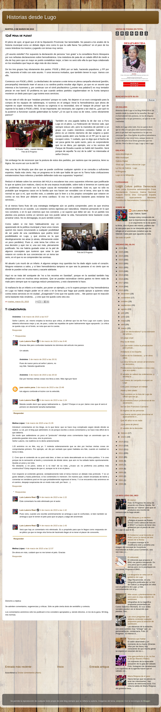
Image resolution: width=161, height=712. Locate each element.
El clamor (132, 500)
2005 (121, 465)
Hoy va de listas (128, 342)
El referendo (133, 557)
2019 (121, 275)
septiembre (126, 305)
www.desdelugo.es (124, 154)
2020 (121, 271)
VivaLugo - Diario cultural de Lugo (130, 164)
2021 (121, 267)
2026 (121, 248)
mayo (123, 321)
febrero (124, 433)
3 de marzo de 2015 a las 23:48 (50, 387)
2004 (121, 469)
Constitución (121, 200)
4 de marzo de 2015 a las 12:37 (39, 548)
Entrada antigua (99, 666)
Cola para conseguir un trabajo (134, 387)
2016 (121, 286)
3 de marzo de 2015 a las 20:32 (43, 375)
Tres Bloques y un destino (139, 517)
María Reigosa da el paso (139, 676)
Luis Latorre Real (28, 341)
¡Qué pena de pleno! (130, 424)
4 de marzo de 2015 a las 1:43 (53, 525)
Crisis (153, 189)
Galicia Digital (122, 161)
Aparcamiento (135, 197)
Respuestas (20, 336)
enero (124, 437)
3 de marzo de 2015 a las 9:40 (53, 341)
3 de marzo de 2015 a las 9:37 (35, 317)
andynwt (119, 701)
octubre (124, 301)
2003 (121, 472)
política (137, 186)
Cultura (128, 186)
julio (123, 313)
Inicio (60, 666)
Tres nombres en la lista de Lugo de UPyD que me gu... (136, 395)
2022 (121, 263)
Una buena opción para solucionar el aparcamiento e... (137, 415)
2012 (121, 449)
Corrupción (142, 195)
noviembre (126, 298)
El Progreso (121, 171)
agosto (124, 309)
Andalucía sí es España (131, 352)
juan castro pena (27, 387)
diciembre (125, 294)
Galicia (143, 192)
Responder (17, 330)
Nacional (152, 192)
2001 (121, 480)
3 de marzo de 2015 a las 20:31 (43, 359)
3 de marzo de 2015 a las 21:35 (39, 423)
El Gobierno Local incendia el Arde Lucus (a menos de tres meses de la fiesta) (140, 537)
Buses (151, 200)
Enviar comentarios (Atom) (29, 673)
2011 (121, 453)
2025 (121, 252)
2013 (121, 446)
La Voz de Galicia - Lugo (126, 168)
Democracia (149, 186)
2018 (121, 279)
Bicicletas (152, 197)
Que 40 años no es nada (131, 420)
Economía (131, 189)
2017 (121, 283)
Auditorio (119, 197)
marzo (124, 328)
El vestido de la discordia (131, 428)
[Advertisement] (57, 642)
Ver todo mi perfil (123, 237)
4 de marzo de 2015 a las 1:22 (53, 497)
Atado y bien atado (129, 390)
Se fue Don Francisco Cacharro (134, 407)
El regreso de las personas (132, 410)
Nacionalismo (133, 200)
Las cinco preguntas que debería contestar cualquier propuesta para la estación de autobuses (141, 620)
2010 (121, 457)
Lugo (119, 186)
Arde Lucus (121, 189)
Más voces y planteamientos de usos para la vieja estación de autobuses (141, 596)
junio (123, 317)
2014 (121, 442)
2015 (121, 290)
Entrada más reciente (18, 666)
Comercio (134, 192)
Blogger (146, 701)
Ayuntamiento (122, 192)
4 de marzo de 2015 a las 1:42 (53, 510)
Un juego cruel (127, 338)
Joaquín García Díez (126, 195)
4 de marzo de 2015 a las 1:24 (53, 400)
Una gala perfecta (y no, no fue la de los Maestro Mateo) (141, 657)
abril (123, 324)
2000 (121, 484)
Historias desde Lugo (31, 17)
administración (143, 189)
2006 (121, 461)
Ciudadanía (144, 200)
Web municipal (122, 157)
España (152, 195)
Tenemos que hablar (136, 639)
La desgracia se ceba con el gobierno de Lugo (140, 576)
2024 (121, 256)
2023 (121, 260)
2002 (121, 476)
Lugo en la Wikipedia (125, 175)
